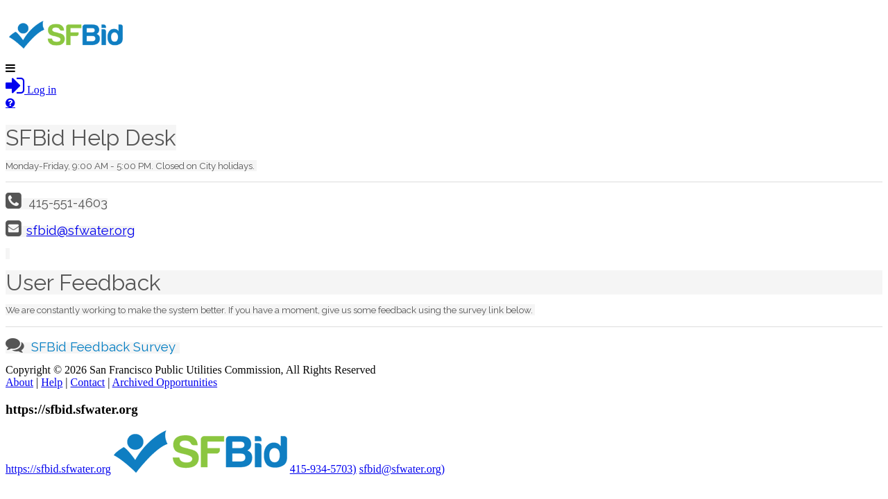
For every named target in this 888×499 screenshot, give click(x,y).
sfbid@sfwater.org (80, 230)
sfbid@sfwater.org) (402, 469)
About (19, 382)
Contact (88, 382)
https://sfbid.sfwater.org (58, 469)
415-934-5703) (323, 469)
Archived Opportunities (165, 382)
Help (51, 382)
